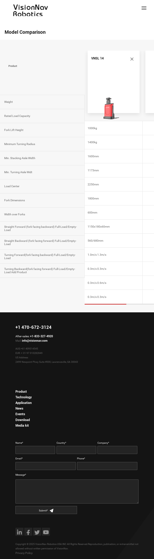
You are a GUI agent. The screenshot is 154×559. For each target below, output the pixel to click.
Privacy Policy (24, 553)
